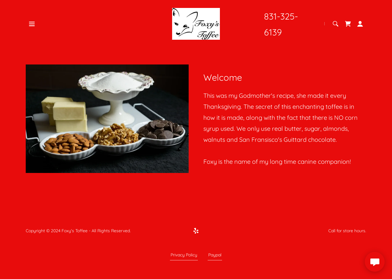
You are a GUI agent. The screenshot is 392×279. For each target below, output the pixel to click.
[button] (32, 24)
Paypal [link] (214, 255)
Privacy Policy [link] (184, 255)
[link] (196, 23)
